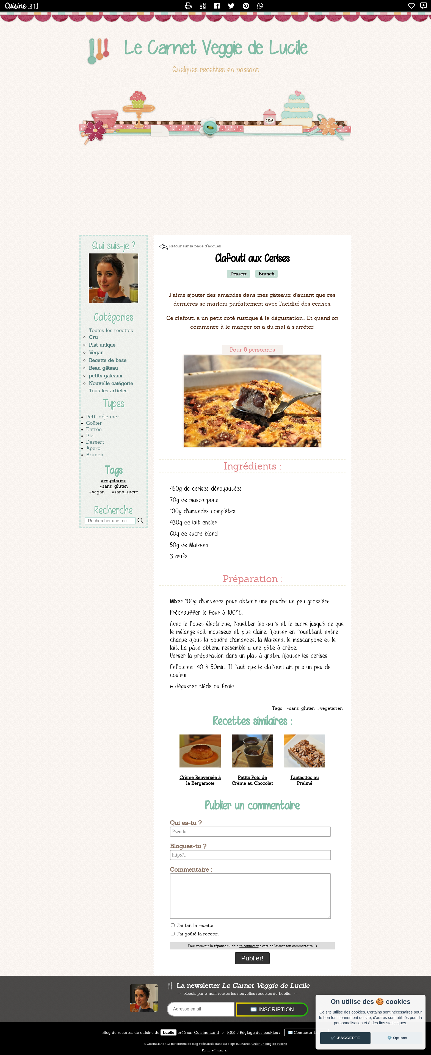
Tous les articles (108, 390)
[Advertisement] (215, 190)
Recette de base (107, 360)
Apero (93, 448)
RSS (231, 1032)
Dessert (95, 442)
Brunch (94, 454)
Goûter (94, 423)
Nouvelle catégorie (111, 383)
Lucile (168, 1032)
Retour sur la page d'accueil (195, 246)
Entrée (94, 429)
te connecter (249, 946)
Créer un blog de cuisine (269, 1044)
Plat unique (102, 345)
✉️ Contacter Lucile (306, 1032)
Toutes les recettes (111, 330)
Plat (90, 435)
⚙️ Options (397, 1038)
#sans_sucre (125, 492)
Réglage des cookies (259, 1032)
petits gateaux (105, 375)
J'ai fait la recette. (192, 925)
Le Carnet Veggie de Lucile (215, 48)
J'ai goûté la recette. (195, 934)
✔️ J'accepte (345, 1038)
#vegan (97, 492)
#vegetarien (113, 480)
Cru (93, 337)
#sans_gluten (114, 486)
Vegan (96, 352)
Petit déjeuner (102, 416)
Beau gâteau (103, 368)
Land (206, 1032)
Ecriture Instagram (215, 1050)
